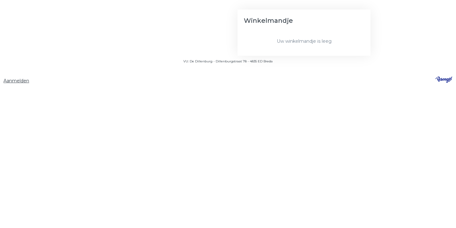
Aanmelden (16, 81)
